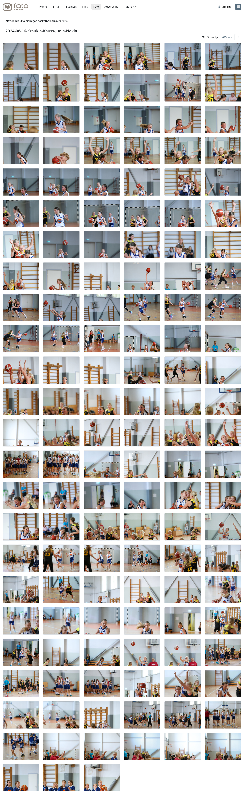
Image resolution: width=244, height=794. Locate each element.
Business (71, 6)
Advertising (112, 6)
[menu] (238, 7)
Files (85, 6)
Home (43, 6)
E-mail (56, 6)
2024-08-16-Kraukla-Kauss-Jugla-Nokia (41, 30)
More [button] (130, 6)
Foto (96, 6)
